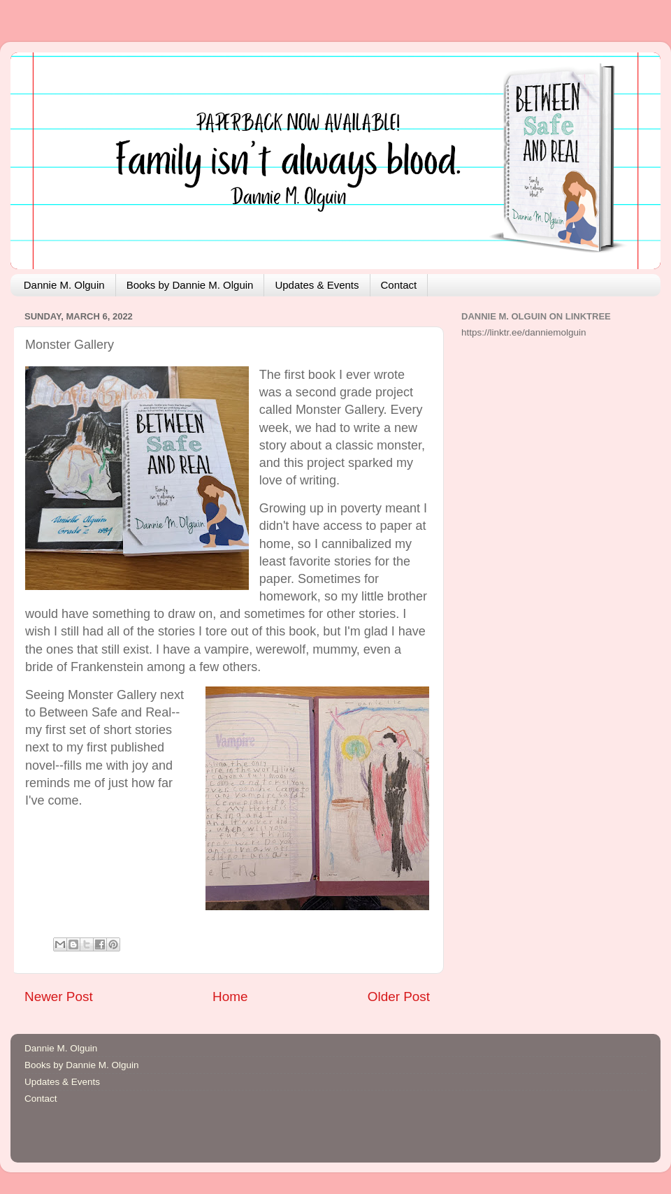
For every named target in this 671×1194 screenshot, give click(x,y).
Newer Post (58, 996)
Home (229, 996)
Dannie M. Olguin (64, 285)
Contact (399, 285)
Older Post (399, 996)
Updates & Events (317, 285)
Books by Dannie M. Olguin (190, 285)
